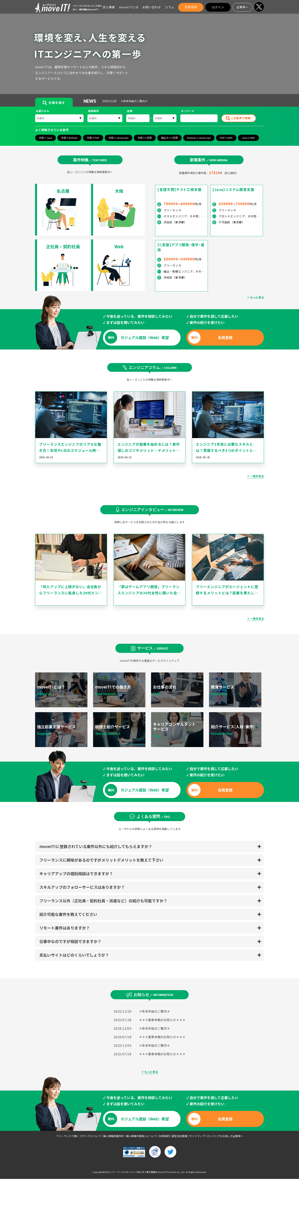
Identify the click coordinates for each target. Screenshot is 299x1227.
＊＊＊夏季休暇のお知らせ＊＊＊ (162, 1019)
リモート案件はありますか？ (64, 928)
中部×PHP (93, 138)
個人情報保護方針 (113, 1136)
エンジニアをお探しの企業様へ (225, 1136)
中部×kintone (69, 138)
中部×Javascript (118, 138)
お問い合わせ (151, 7)
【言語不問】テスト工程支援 (179, 189)
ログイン (218, 7)
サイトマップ (197, 1136)
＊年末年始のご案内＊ (154, 1011)
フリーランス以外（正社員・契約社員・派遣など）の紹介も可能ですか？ (103, 900)
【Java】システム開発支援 (233, 189)
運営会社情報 (179, 1136)
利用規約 (164, 1136)
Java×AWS (248, 138)
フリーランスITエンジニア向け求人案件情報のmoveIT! (139, 1172)
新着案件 (209, 159)
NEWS (88, 101)
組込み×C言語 (169, 138)
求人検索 (109, 7)
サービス (152, 648)
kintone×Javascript (199, 138)
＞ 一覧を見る (255, 476)
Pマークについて (91, 1136)
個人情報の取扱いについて (141, 1136)
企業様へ (242, 7)
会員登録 (191, 7)
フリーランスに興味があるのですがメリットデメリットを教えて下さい (101, 860)
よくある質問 (153, 816)
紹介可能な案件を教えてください (68, 914)
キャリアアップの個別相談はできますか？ (76, 873)
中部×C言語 (145, 138)
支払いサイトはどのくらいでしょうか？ (74, 955)
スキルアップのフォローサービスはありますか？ (82, 887)
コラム (169, 7)
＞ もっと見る (255, 297)
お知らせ (153, 994)
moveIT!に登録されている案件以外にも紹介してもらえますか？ (95, 846)
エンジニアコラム (152, 367)
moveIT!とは (128, 7)
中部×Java (45, 138)
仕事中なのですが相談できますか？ (70, 941)
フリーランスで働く (67, 1136)
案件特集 (90, 159)
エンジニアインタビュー (152, 509)
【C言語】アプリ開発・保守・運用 (180, 247)
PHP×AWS (226, 138)
